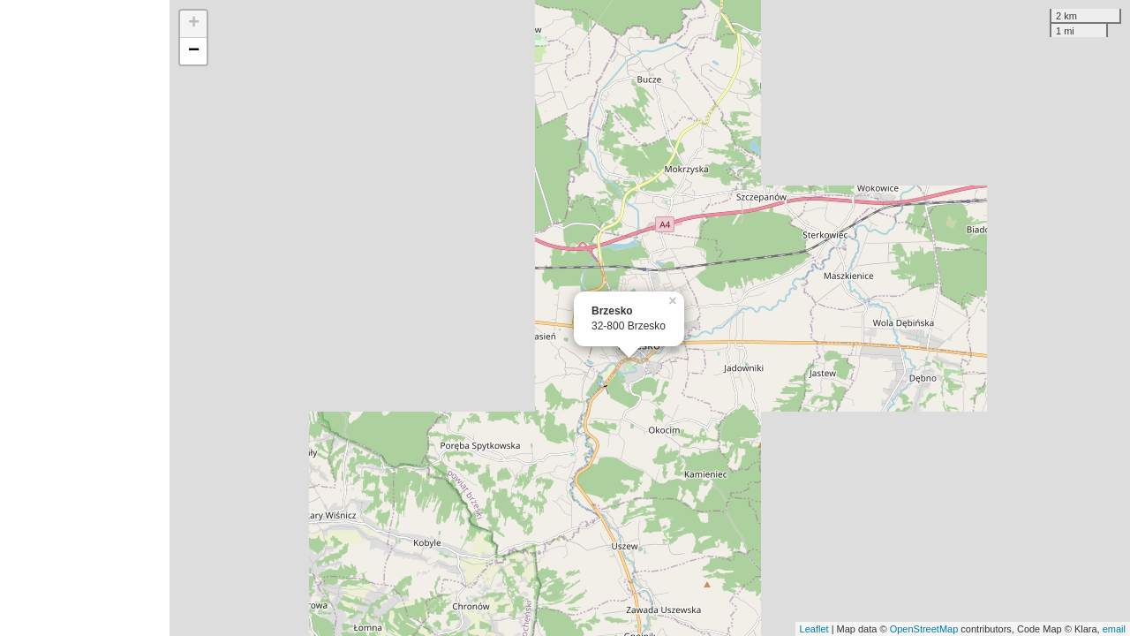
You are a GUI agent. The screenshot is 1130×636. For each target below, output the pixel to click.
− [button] (194, 51)
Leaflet (814, 629)
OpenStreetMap (924, 629)
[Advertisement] (85, 318)
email (1114, 629)
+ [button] (194, 24)
